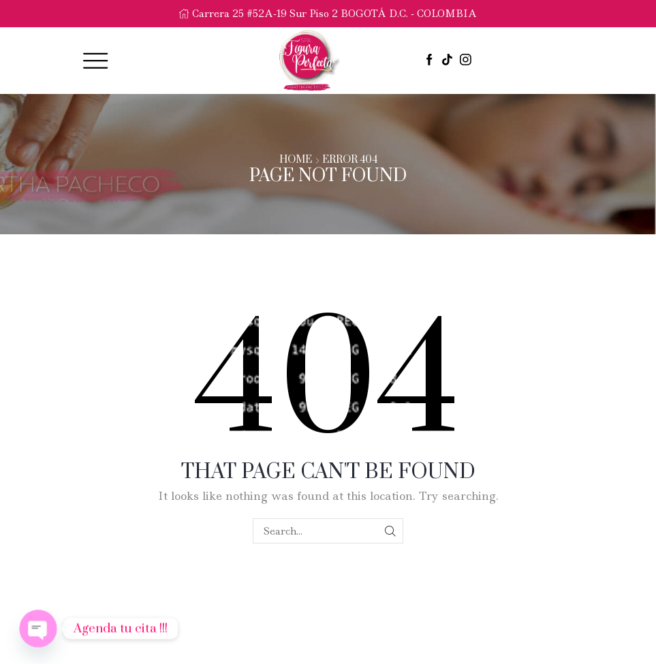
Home (295, 160)
